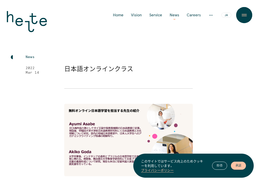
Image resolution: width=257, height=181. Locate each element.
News (174, 15)
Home (118, 15)
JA (226, 15)
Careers (194, 15)
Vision (136, 15)
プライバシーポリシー (157, 170)
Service (155, 15)
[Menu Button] (244, 15)
